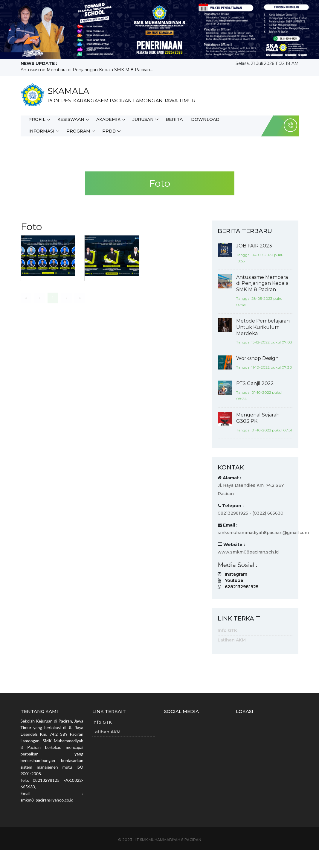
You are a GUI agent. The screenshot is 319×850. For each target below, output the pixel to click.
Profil (36, 119)
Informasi (41, 131)
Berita (174, 119)
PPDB (109, 131)
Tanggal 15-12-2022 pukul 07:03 (264, 342)
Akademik (108, 119)
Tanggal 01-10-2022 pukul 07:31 (264, 430)
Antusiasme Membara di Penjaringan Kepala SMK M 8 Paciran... (87, 69)
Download (205, 119)
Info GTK (227, 630)
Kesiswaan (70, 119)
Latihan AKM (232, 640)
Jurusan (143, 119)
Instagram (236, 574)
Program (78, 131)
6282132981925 (241, 586)
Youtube (234, 580)
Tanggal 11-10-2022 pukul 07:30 (264, 367)
